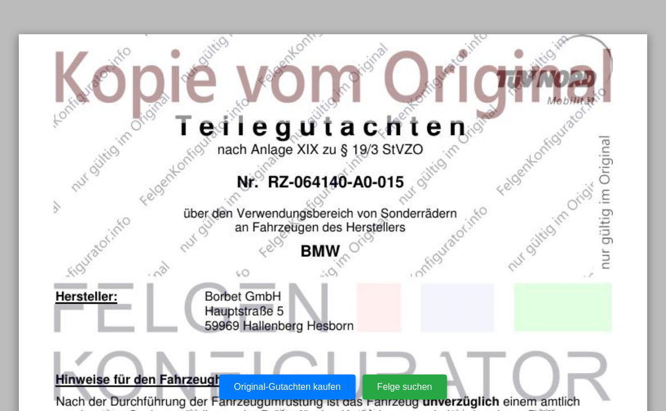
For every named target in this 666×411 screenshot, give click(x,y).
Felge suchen (404, 387)
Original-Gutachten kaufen (287, 387)
